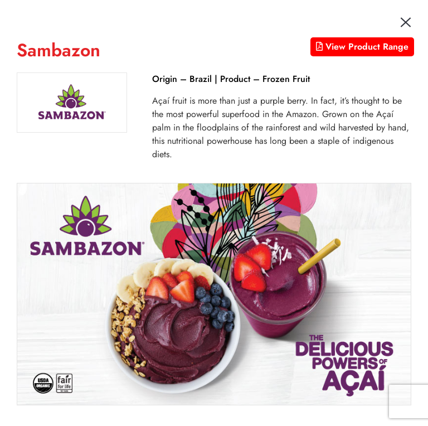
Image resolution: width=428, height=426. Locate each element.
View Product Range (362, 46)
